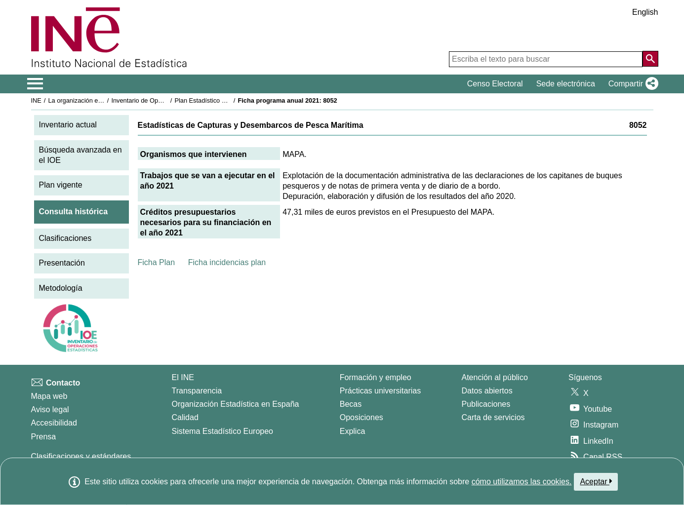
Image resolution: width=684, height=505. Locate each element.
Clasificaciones (65, 238)
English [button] (645, 12)
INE (36, 100)
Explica (352, 431)
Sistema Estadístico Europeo (222, 431)
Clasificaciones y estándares (81, 456)
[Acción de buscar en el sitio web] (650, 59)
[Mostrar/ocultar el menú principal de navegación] (35, 84)
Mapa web (49, 396)
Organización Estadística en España (235, 404)
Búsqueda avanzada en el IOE (80, 155)
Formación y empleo (375, 377)
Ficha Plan (156, 262)
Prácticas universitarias (380, 391)
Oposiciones (361, 417)
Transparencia (197, 391)
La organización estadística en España (102, 100)
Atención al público (495, 377)
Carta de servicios (493, 417)
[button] (631, 84)
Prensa (43, 436)
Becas (351, 404)
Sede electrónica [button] (565, 83)
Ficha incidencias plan (227, 262)
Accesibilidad (54, 423)
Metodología (60, 288)
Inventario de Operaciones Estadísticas (166, 100)
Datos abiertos (487, 391)
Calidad (185, 417)
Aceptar (596, 481)
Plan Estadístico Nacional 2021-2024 (226, 100)
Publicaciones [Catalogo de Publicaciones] (486, 404)
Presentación (62, 263)
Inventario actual (68, 124)
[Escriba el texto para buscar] (546, 59)
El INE (183, 377)
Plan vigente (60, 185)
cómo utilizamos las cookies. (522, 481)
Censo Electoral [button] (495, 83)
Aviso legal (50, 409)
